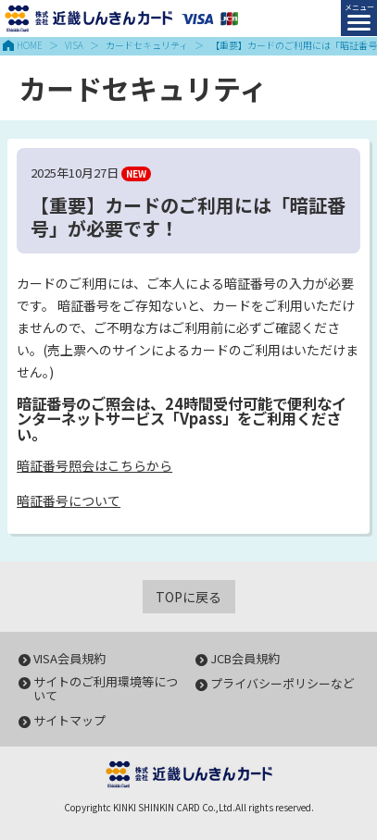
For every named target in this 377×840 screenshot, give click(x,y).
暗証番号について (68, 500)
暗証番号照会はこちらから (94, 465)
